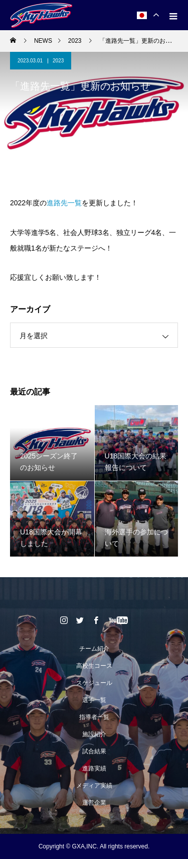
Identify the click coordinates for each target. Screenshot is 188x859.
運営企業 (94, 802)
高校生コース (94, 665)
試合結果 (94, 751)
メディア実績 (94, 785)
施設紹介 (94, 734)
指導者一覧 (94, 717)
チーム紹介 (94, 648)
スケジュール (94, 682)
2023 (58, 60)
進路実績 (94, 768)
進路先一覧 (64, 203)
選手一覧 (94, 700)
